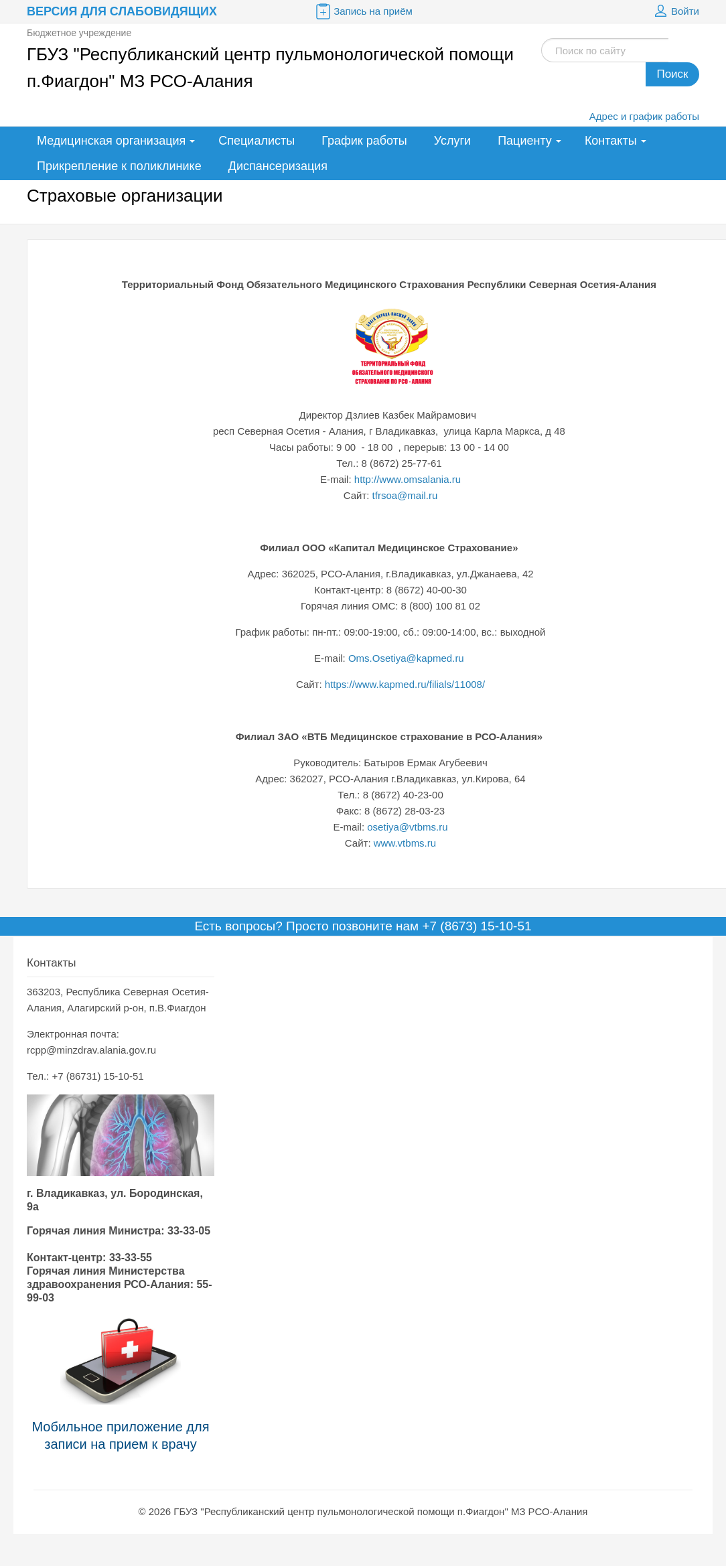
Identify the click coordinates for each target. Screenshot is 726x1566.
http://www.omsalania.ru (407, 479)
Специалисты (256, 140)
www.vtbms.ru (405, 843)
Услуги (452, 140)
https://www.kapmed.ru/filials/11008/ (405, 684)
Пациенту (525, 140)
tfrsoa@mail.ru (405, 495)
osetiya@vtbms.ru (407, 827)
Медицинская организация (111, 140)
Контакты (611, 140)
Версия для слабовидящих (122, 11)
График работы (364, 140)
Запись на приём (363, 11)
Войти (675, 11)
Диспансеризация (278, 166)
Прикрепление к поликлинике (119, 166)
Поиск (672, 74)
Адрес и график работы (644, 116)
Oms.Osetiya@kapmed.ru (407, 658)
